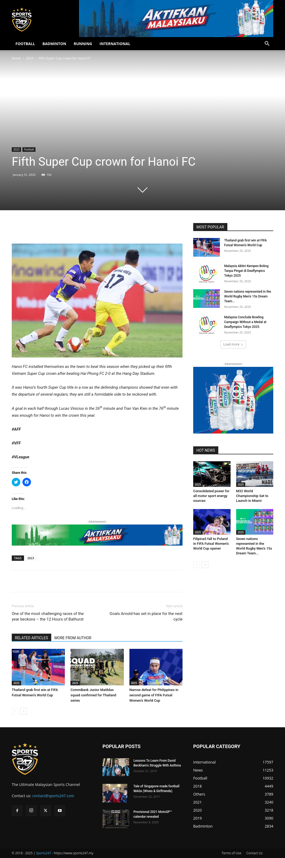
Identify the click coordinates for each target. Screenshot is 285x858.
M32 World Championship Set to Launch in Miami (252, 496)
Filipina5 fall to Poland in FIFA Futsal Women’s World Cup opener (211, 543)
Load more (233, 344)
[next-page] (23, 711)
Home (16, 58)
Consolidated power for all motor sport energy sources (211, 496)
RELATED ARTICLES (31, 638)
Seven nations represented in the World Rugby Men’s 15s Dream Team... (247, 296)
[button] (266, 44)
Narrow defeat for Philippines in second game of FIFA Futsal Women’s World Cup (154, 695)
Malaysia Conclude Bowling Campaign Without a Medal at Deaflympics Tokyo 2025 (245, 322)
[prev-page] (15, 711)
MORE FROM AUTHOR (72, 638)
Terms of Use (231, 853)
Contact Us (254, 853)
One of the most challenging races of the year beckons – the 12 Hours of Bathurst (48, 616)
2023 (29, 58)
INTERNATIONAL (115, 43)
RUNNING (83, 43)
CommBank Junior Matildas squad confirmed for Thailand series (93, 695)
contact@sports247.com (53, 795)
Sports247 (43, 853)
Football (29, 149)
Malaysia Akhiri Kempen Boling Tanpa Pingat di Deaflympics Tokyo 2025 (246, 270)
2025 (16, 683)
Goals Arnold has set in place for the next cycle (146, 616)
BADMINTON (54, 43)
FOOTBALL (25, 43)
